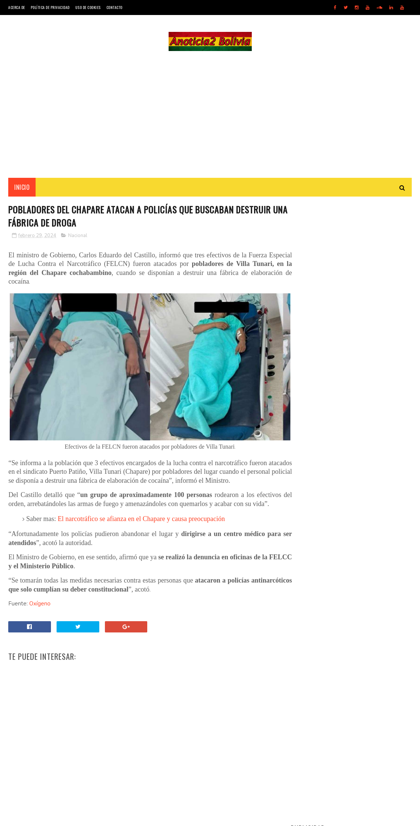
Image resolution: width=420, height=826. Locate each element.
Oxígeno (40, 606)
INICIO (22, 187)
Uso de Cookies (88, 7)
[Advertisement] (210, 114)
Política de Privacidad (50, 7)
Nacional (77, 237)
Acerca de (16, 7)
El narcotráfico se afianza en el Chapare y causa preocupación (141, 521)
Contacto (114, 7)
